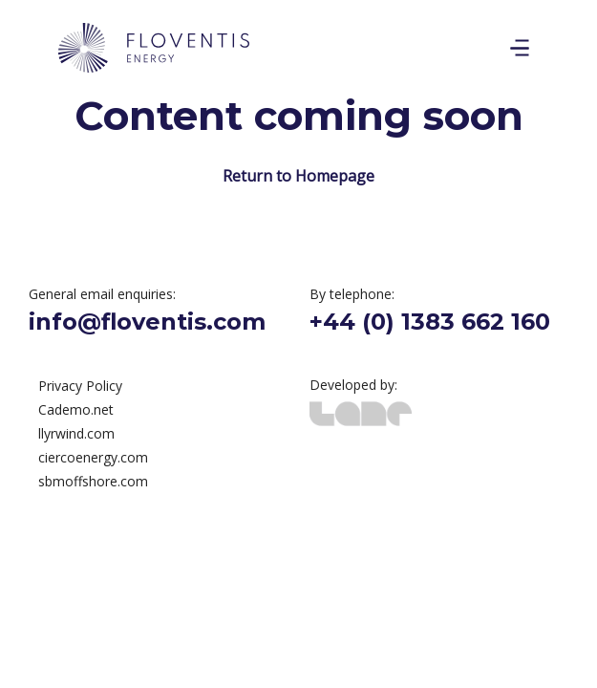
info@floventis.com (147, 322)
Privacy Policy (80, 385)
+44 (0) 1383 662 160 (429, 322)
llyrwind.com (76, 433)
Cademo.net (76, 409)
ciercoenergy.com (93, 457)
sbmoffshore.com (93, 481)
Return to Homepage (298, 175)
